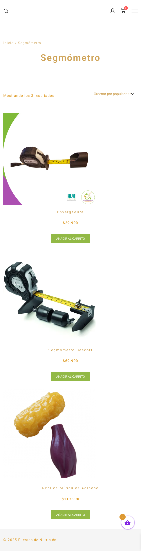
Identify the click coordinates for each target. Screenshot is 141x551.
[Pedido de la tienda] (113, 94)
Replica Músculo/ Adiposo (70, 488)
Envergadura (70, 212)
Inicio (8, 43)
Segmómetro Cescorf (70, 350)
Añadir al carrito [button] (70, 238)
